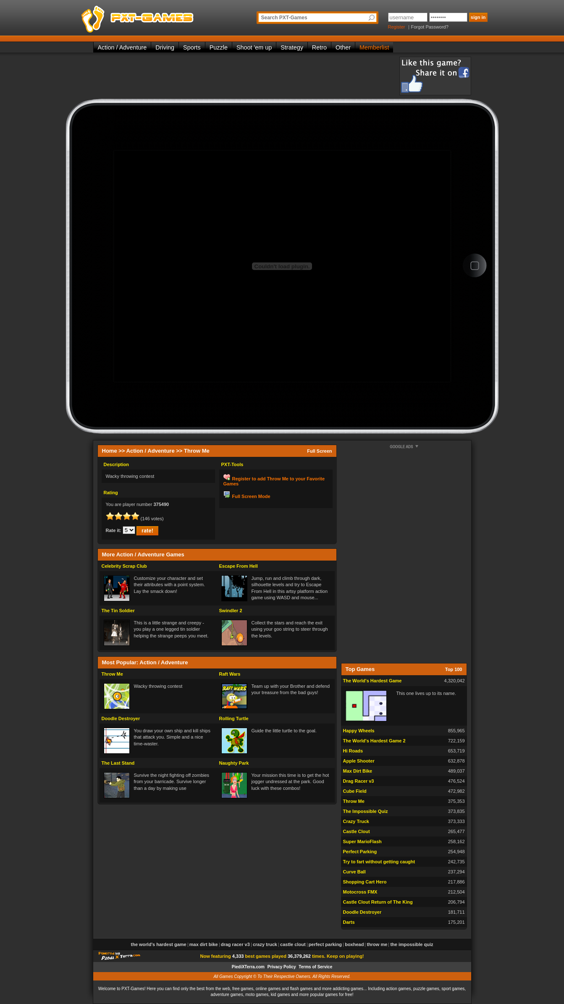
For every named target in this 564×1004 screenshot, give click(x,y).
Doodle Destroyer (121, 718)
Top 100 (453, 669)
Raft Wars (230, 673)
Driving (164, 47)
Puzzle (219, 47)
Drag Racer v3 (358, 781)
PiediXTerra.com (248, 967)
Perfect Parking (360, 851)
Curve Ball (354, 871)
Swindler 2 (230, 610)
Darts (349, 922)
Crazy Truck (356, 821)
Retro (319, 47)
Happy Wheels (359, 730)
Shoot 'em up (254, 47)
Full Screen (319, 451)
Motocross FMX (360, 891)
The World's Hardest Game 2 (374, 740)
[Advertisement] (246, 75)
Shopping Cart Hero (365, 881)
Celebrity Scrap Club (124, 566)
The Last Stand (118, 762)
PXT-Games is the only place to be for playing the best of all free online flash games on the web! (157, 17)
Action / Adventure (122, 47)
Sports (192, 47)
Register (396, 26)
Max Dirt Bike (358, 770)
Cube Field (355, 791)
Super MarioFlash (362, 841)
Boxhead (354, 944)
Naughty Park (234, 762)
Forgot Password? (430, 26)
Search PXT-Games (284, 18)
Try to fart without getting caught (379, 861)
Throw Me (112, 673)
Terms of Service (315, 967)
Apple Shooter (359, 760)
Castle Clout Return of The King (378, 901)
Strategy (292, 47)
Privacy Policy (282, 967)
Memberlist (374, 47)
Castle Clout (356, 831)
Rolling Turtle (234, 718)
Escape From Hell (238, 566)
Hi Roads (353, 750)
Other (343, 47)
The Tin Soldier (118, 610)
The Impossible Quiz (365, 811)
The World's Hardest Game (372, 680)
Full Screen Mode (251, 496)
